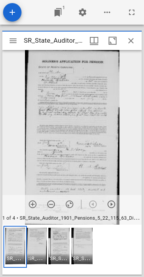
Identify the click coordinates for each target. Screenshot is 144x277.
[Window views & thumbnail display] (94, 41)
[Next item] (111, 204)
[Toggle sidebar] (13, 41)
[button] (15, 247)
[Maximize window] (112, 41)
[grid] (72, 250)
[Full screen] (131, 12)
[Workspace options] (107, 12)
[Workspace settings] (82, 12)
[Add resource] (12, 12)
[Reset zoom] (69, 204)
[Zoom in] (32, 204)
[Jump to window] (58, 12)
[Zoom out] (51, 204)
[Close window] (131, 41)
